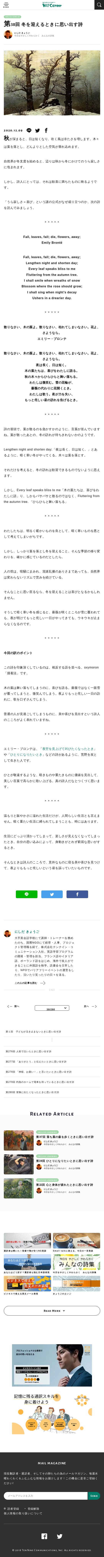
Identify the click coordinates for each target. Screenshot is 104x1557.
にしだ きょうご (22, 33)
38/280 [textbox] (51, 1009)
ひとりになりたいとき (26, 754)
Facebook (77, 894)
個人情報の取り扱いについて (23, 1513)
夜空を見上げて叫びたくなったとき (68, 748)
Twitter (52, 894)
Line (26, 894)
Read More (52, 1310)
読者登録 (11, 1508)
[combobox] (52, 1008)
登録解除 (32, 1508)
